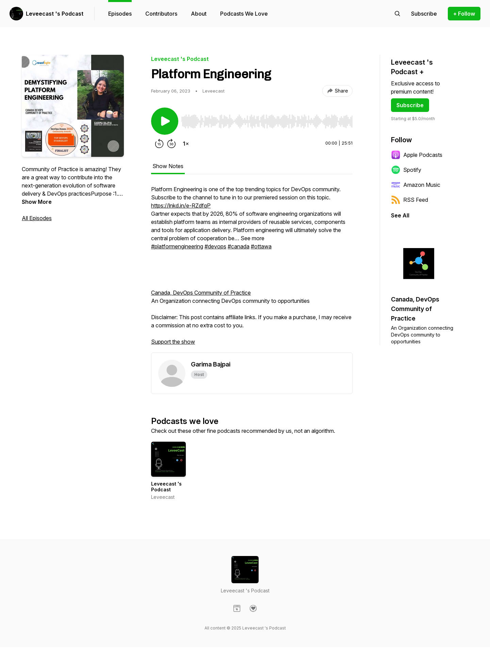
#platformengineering (177, 246)
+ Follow (464, 13)
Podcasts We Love (244, 13)
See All (400, 215)
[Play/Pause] (164, 121)
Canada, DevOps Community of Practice (201, 292)
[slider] (267, 121)
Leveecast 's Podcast (54, 13)
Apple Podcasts (416, 155)
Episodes (120, 13)
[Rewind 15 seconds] (159, 143)
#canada (238, 246)
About (199, 13)
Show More (37, 201)
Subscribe (410, 105)
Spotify (406, 170)
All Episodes (37, 218)
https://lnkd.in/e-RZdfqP (181, 205)
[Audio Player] (267, 119)
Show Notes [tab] (167, 166)
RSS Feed (409, 200)
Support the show (173, 341)
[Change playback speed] (186, 143)
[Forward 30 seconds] (171, 143)
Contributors (161, 13)
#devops (215, 246)
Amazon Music (415, 185)
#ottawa (261, 246)
